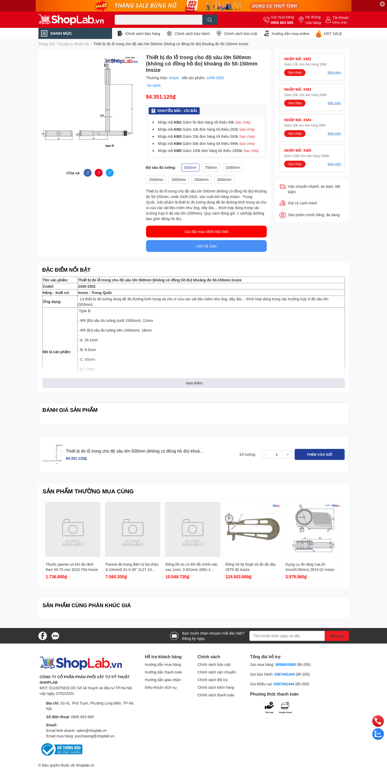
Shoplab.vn (85, 765)
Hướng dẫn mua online (291, 33)
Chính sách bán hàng (142, 33)
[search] (209, 20)
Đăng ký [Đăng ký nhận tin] (336, 636)
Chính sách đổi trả (213, 679)
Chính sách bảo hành (192, 33)
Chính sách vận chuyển (217, 672)
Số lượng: (247, 454)
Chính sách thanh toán (216, 695)
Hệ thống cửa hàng (313, 20)
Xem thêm (194, 383)
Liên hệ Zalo (206, 246)
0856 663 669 (282, 22)
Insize (174, 77)
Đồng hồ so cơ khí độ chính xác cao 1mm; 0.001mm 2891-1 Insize (191, 569)
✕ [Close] (382, 4)
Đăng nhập (340, 22)
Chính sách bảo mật (240, 33)
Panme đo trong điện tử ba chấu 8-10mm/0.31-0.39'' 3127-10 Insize (131, 569)
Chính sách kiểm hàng (216, 687)
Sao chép (243, 122)
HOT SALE (333, 33)
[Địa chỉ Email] (299, 636)
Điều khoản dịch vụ (161, 687)
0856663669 (285, 664)
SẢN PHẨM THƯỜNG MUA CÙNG (88, 491)
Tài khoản (341, 17)
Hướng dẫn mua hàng (163, 664)
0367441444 (284, 674)
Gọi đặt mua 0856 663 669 (206, 231)
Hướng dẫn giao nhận (163, 679)
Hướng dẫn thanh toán (163, 672)
